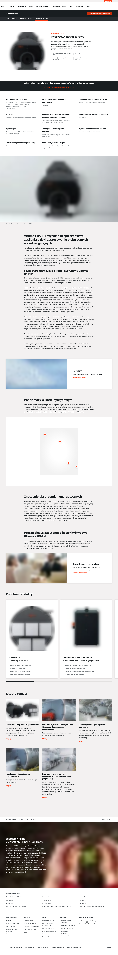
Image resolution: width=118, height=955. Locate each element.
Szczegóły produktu (26, 19)
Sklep (88, 6)
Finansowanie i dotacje (59, 6)
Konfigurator (80, 6)
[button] (107, 819)
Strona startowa (11, 819)
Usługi (31, 6)
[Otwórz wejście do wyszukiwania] (111, 6)
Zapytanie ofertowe (42, 6)
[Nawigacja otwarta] (2, 6)
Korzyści (14, 19)
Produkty (12, 6)
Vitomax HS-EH (32, 819)
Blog (71, 6)
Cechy (7, 19)
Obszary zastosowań (41, 19)
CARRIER (23, 953)
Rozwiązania (22, 6)
